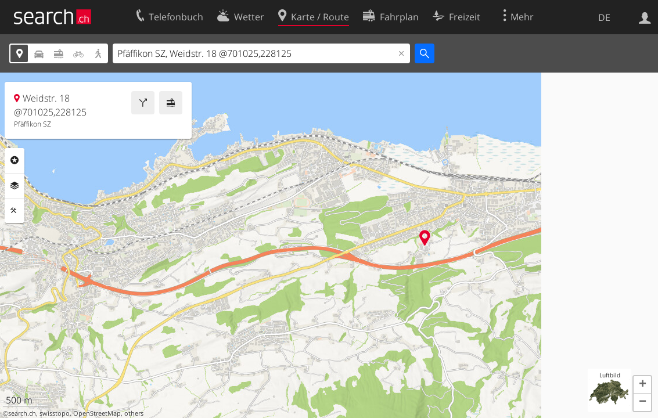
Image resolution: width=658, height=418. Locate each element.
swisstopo (54, 413)
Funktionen (14, 211)
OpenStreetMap (97, 413)
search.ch (22, 413)
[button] (642, 385)
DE (604, 17)
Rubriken (14, 160)
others (133, 413)
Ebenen (14, 186)
